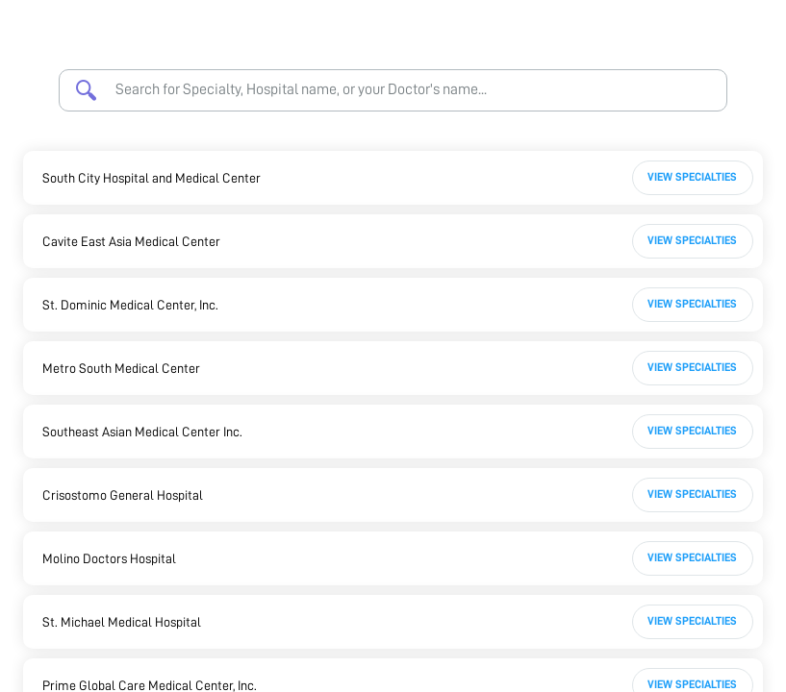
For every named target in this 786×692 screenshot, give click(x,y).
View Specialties (692, 177)
